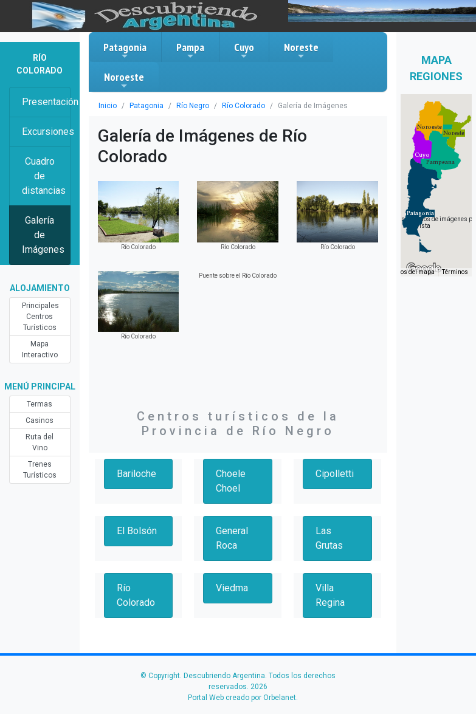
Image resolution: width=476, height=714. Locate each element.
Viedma (232, 588)
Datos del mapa (413, 272)
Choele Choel (231, 481)
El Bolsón (137, 531)
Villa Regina (330, 595)
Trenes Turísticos (40, 469)
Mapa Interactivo (40, 349)
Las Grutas (329, 538)
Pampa (190, 50)
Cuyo (244, 50)
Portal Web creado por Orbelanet (242, 697)
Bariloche (136, 473)
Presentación (46, 102)
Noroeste (124, 80)
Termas (39, 404)
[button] (420, 213)
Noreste (301, 50)
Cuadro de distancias (44, 176)
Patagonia (125, 50)
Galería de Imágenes (43, 235)
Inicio (107, 105)
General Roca (232, 538)
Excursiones (46, 131)
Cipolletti (335, 473)
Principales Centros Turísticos (40, 316)
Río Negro (192, 105)
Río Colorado (243, 105)
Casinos (39, 420)
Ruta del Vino (39, 442)
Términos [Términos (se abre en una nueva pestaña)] (455, 272)
